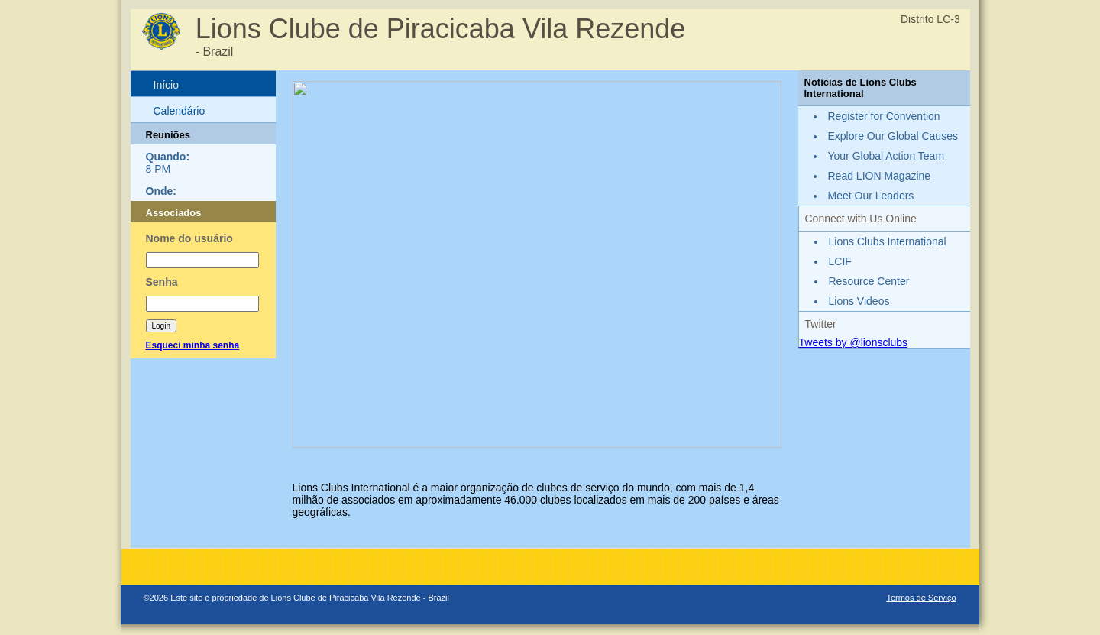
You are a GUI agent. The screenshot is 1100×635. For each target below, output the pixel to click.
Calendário (179, 111)
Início (166, 85)
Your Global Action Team (886, 156)
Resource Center (869, 281)
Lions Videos (859, 301)
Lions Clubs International (887, 241)
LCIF (840, 261)
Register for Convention (884, 116)
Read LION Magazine (879, 176)
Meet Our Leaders (871, 196)
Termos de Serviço (921, 597)
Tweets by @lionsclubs (853, 342)
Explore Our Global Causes (893, 136)
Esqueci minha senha (193, 345)
